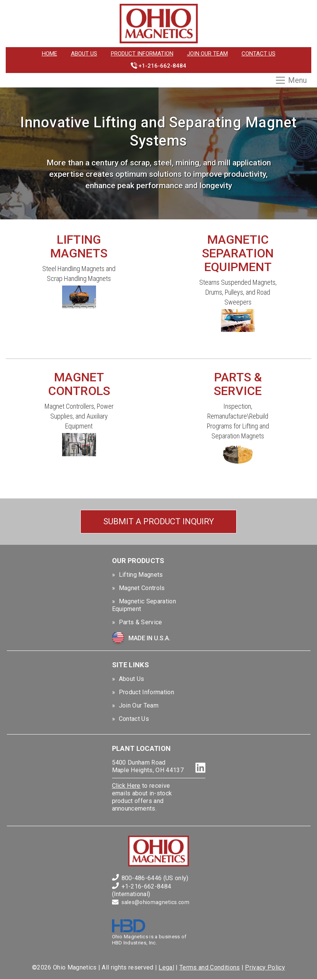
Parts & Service (140, 622)
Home (49, 53)
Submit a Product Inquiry (158, 521)
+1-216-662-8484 (162, 65)
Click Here (126, 785)
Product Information (142, 53)
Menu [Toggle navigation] (291, 80)
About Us (84, 53)
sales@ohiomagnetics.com (155, 902)
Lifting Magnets (141, 574)
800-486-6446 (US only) (155, 878)
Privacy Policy (265, 967)
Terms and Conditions (209, 967)
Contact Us (258, 53)
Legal (166, 967)
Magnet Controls (142, 588)
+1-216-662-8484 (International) (141, 890)
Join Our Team (207, 53)
